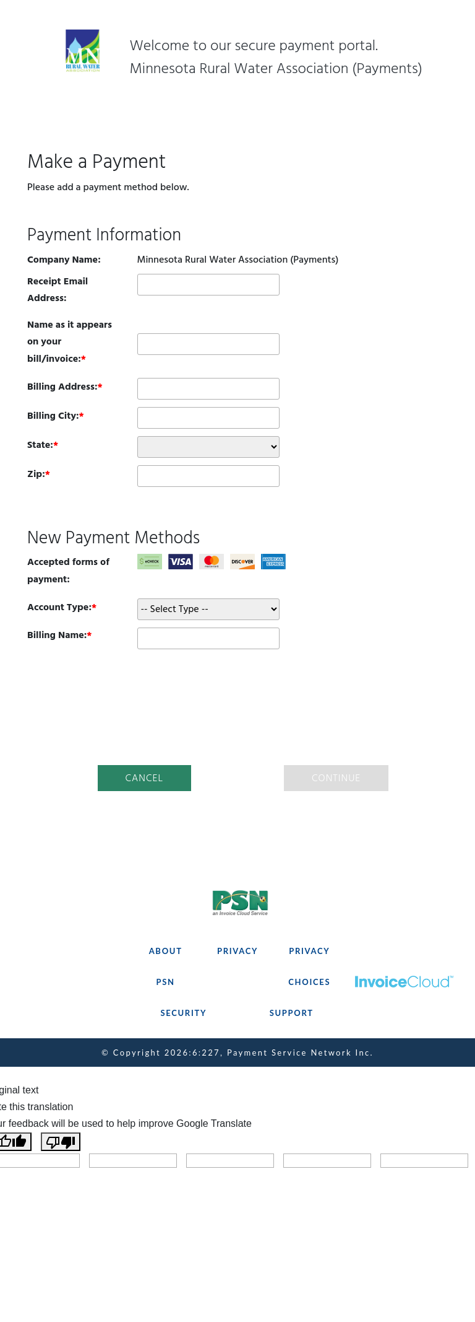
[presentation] (237, 705)
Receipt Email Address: (57, 289)
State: (40, 445)
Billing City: (53, 415)
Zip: (36, 474)
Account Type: (59, 607)
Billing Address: (62, 386)
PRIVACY (237, 951)
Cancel (144, 778)
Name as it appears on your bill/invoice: (69, 341)
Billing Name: (57, 635)
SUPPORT (292, 1013)
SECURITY (183, 1013)
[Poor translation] (60, 1141)
